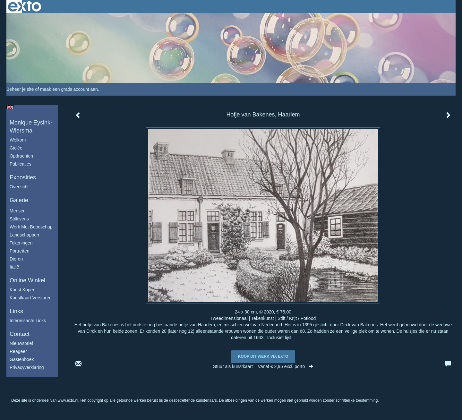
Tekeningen (21, 242)
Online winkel (27, 280)
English (10, 107)
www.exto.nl (68, 400)
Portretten (19, 250)
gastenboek (22, 359)
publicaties (20, 164)
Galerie (19, 200)
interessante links (28, 320)
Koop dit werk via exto (263, 356)
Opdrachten (21, 156)
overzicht (19, 186)
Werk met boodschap (31, 226)
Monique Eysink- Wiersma (31, 126)
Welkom (18, 139)
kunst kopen (22, 289)
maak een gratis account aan (69, 89)
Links (16, 311)
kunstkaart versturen (31, 297)
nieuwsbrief (21, 343)
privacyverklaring (27, 367)
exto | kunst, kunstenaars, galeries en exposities (24, 6)
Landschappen (24, 234)
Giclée (16, 147)
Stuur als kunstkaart (263, 366)
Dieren (16, 258)
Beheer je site (20, 89)
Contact (20, 334)
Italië (14, 267)
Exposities (23, 177)
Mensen (18, 210)
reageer (18, 351)
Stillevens (19, 218)
